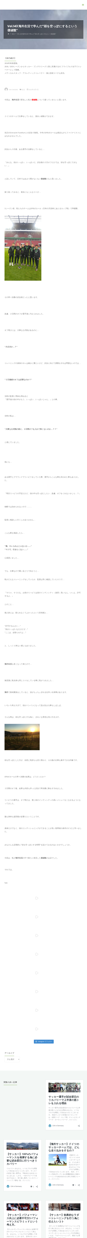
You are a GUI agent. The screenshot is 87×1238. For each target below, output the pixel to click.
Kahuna (43, 1219)
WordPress (52, 1219)
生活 (13, 34)
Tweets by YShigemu (12, 1188)
